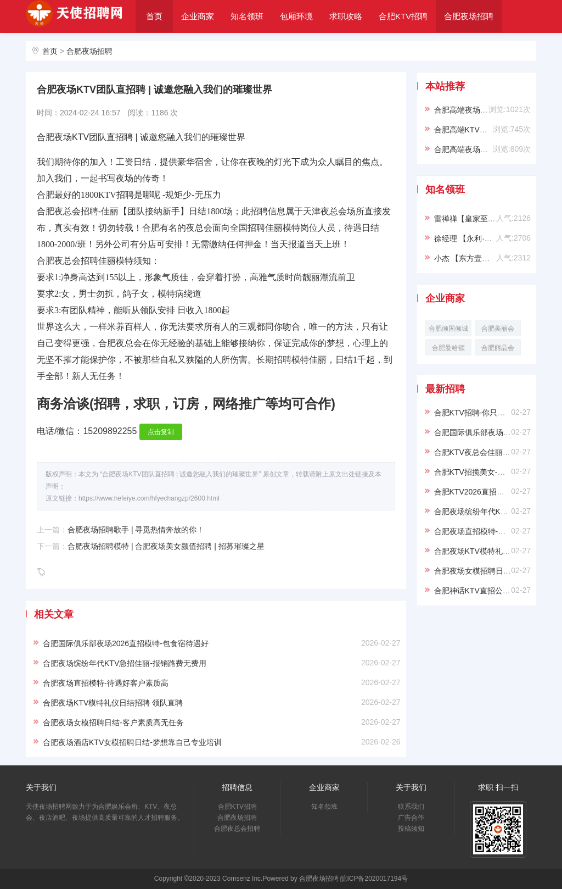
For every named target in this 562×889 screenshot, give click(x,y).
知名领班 (247, 16)
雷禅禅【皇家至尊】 (468, 218)
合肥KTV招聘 (403, 16)
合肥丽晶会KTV (497, 349)
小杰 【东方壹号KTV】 (473, 258)
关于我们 (234, 48)
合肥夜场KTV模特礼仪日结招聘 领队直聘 (113, 702)
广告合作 (411, 817)
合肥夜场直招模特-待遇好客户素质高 (105, 683)
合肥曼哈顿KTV (448, 349)
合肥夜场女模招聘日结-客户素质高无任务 (113, 722)
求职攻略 (345, 16)
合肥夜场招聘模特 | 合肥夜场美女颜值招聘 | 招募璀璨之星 (166, 546)
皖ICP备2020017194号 (374, 878)
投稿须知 (411, 828)
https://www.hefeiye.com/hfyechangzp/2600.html (149, 498)
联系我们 (411, 806)
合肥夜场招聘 (468, 16)
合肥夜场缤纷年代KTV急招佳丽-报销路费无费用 (124, 663)
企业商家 (197, 16)
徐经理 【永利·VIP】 (469, 238)
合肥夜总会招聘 (172, 48)
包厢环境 (296, 16)
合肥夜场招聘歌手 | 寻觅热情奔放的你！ (136, 529)
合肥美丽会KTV (497, 330)
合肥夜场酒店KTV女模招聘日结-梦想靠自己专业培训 (132, 742)
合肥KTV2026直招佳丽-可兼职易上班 (497, 491)
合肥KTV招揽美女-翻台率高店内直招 (496, 472)
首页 (154, 16)
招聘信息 (237, 787)
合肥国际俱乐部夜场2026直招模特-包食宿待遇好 (126, 643)
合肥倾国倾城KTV (448, 330)
